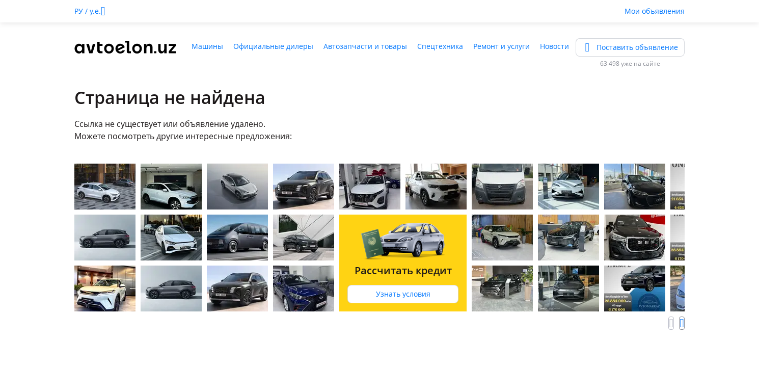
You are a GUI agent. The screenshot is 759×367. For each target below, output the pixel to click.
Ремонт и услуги (501, 46)
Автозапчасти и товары (365, 46)
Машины (207, 46)
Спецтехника (440, 46)
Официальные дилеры (273, 46)
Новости (554, 46)
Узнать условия (403, 294)
